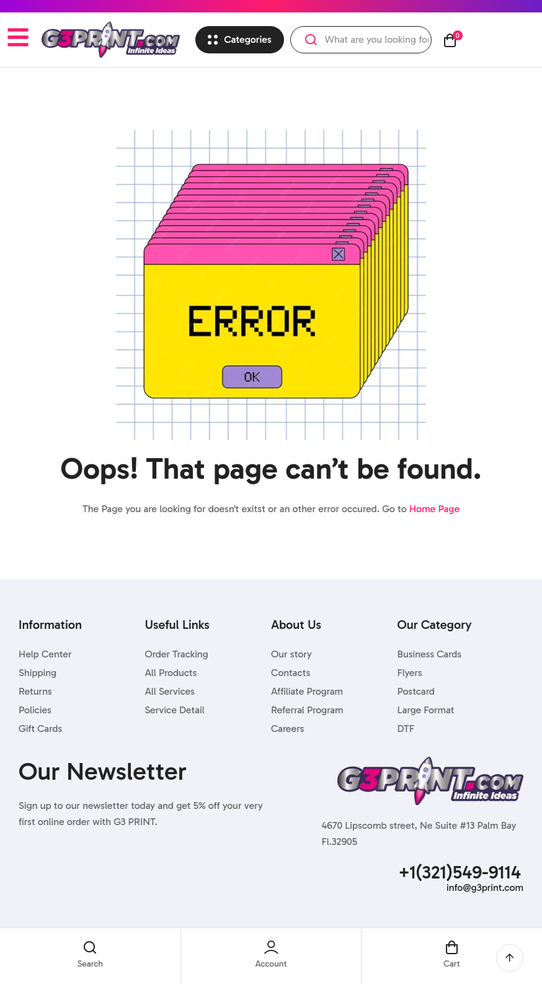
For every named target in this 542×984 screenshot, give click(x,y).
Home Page (434, 509)
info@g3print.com (484, 887)
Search (311, 39)
